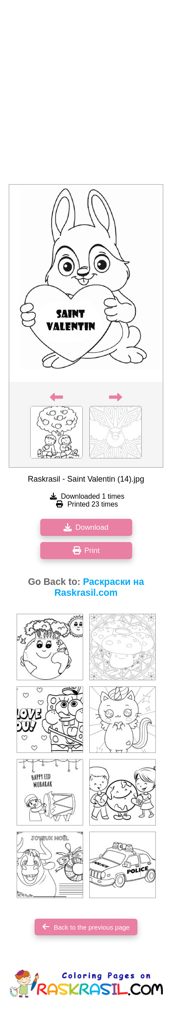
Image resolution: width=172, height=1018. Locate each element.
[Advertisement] (86, 95)
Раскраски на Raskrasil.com (99, 587)
